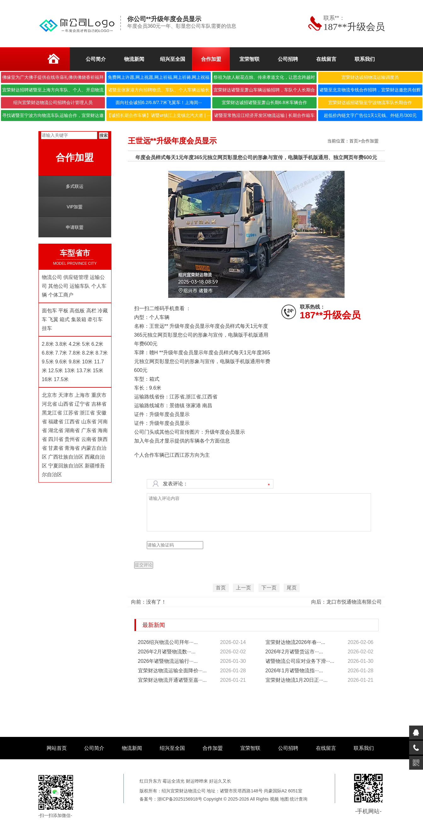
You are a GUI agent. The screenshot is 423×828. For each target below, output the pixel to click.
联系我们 (364, 748)
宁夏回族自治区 (65, 465)
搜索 (104, 135)
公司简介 (94, 748)
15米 (98, 370)
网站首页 (57, 748)
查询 (303, 799)
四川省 (55, 439)
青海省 (72, 448)
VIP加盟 (75, 206)
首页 (353, 140)
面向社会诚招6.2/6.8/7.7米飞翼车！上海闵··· (159, 102)
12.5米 (55, 370)
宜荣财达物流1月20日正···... (297, 680)
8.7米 (101, 353)
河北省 (49, 404)
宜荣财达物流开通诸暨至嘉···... (172, 680)
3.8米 (61, 344)
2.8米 (48, 344)
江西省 (72, 421)
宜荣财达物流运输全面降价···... (172, 670)
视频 (274, 799)
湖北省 (56, 430)
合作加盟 (370, 140)
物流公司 (52, 277)
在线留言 (326, 748)
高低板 (77, 310)
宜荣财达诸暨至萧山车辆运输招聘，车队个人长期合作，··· (264, 91)
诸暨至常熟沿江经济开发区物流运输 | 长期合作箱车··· (264, 117)
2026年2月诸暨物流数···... (167, 651)
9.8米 (75, 361)
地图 (284, 799)
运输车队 (80, 286)
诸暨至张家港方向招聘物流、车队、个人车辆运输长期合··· (158, 91)
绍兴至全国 (172, 748)
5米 (86, 344)
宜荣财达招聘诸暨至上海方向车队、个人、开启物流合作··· (53, 91)
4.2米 (75, 344)
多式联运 (74, 186)
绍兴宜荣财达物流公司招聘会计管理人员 (53, 102)
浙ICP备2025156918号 (179, 799)
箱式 (65, 319)
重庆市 (98, 395)
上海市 (82, 395)
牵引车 (95, 319)
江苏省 (70, 412)
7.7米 (61, 353)
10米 (87, 361)
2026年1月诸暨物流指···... (294, 670)
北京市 (49, 395)
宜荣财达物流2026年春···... (295, 642)
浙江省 (87, 412)
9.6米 (61, 361)
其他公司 (58, 286)
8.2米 (88, 353)
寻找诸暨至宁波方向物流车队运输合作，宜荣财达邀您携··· (53, 117)
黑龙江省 (52, 412)
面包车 (49, 310)
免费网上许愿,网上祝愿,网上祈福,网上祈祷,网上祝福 (159, 77)
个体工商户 (60, 295)
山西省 (65, 404)
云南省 (88, 439)
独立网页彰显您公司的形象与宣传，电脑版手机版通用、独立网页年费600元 (292, 157)
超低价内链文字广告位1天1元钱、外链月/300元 (370, 115)
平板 (63, 310)
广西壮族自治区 (65, 457)
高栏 (91, 310)
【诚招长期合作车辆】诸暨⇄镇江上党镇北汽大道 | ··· (158, 115)
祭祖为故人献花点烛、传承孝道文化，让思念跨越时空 (264, 79)
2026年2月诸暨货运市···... (294, 651)
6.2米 (97, 344)
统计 (294, 799)
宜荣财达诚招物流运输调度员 (370, 77)
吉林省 (98, 404)
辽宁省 (82, 404)
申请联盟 (74, 227)
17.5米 (61, 379)
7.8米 (75, 353)
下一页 (269, 587)
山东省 (88, 421)
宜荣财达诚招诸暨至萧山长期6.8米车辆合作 (264, 102)
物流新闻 (132, 748)
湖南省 (72, 430)
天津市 (65, 395)
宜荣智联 (250, 748)
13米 (70, 370)
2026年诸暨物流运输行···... (168, 661)
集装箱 (78, 319)
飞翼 (53, 319)
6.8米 (48, 353)
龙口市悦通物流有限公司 (354, 602)
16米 (47, 379)
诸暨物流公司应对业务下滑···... (300, 661)
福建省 (55, 421)
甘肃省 (55, 448)
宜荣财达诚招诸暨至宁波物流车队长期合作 (370, 102)
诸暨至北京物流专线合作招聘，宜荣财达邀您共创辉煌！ (370, 91)
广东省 (88, 430)
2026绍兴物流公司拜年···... (168, 642)
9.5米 (48, 361)
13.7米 (84, 370)
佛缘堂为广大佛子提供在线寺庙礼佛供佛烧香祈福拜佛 (53, 79)
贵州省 (72, 439)
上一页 (243, 587)
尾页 (292, 587)
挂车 (47, 328)
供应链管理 (76, 277)
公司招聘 (288, 748)
